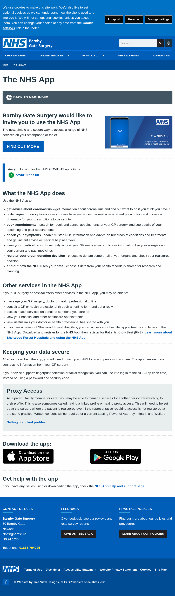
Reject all (134, 19)
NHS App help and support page (119, 486)
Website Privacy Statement (118, 569)
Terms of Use (33, 569)
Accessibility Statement (80, 569)
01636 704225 (29, 547)
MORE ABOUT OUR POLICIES (143, 533)
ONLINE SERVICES (51, 55)
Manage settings (158, 19)
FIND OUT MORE (23, 146)
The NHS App (20, 65)
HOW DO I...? (90, 55)
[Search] (138, 43)
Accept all (114, 19)
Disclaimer (52, 569)
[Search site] (160, 43)
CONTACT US (161, 55)
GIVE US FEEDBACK (78, 533)
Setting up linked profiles (26, 422)
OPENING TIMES (15, 55)
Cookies (146, 569)
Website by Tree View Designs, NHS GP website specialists (58, 582)
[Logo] (27, 43)
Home (5, 65)
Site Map (161, 569)
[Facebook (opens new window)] (6, 582)
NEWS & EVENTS (128, 55)
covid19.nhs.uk (23, 175)
